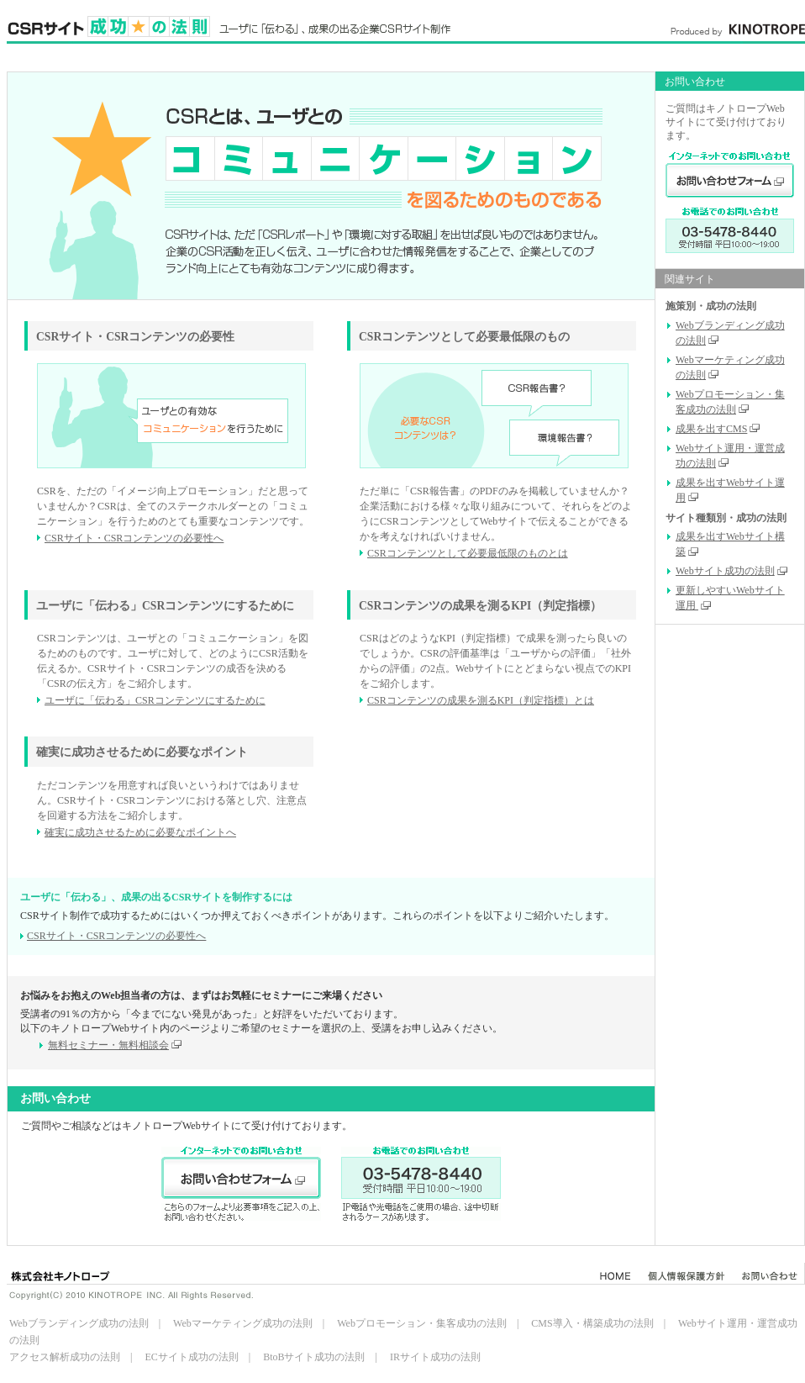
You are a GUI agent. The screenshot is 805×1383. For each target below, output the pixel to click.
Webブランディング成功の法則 (79, 1323)
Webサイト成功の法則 (731, 571)
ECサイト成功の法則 (191, 1357)
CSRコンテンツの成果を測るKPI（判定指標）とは (480, 700)
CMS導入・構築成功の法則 (592, 1323)
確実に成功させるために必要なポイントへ (140, 832)
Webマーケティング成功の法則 (243, 1323)
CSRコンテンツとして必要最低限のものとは (467, 553)
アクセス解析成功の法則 (64, 1357)
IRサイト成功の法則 (435, 1357)
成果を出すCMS (718, 429)
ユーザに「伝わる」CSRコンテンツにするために (155, 700)
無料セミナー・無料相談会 (115, 1045)
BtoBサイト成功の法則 (314, 1357)
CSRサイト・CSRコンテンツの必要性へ (134, 538)
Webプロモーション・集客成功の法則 (422, 1323)
